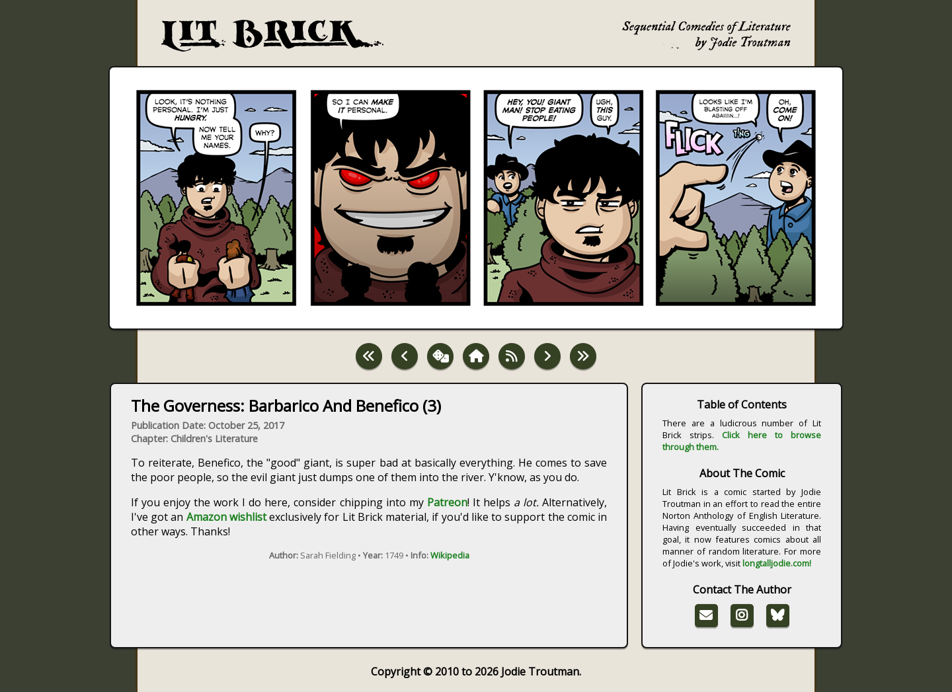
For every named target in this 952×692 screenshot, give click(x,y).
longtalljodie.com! (776, 563)
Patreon (447, 502)
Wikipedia (449, 555)
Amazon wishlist (226, 517)
